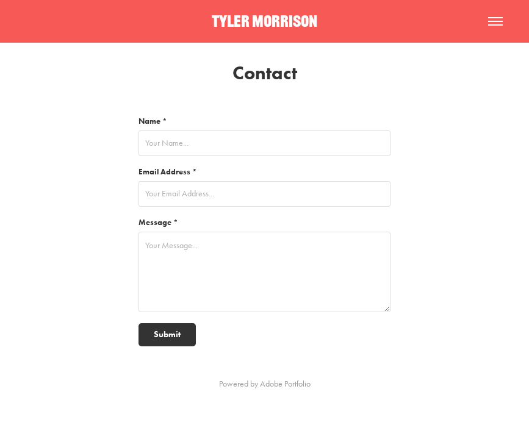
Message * (158, 222)
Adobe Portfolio (285, 384)
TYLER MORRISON (264, 21)
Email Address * (168, 171)
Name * (153, 121)
